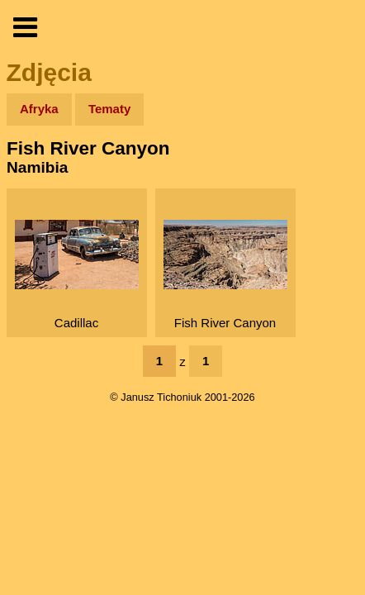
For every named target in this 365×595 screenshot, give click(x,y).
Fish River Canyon (225, 275)
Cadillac (77, 275)
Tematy (109, 109)
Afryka (39, 109)
